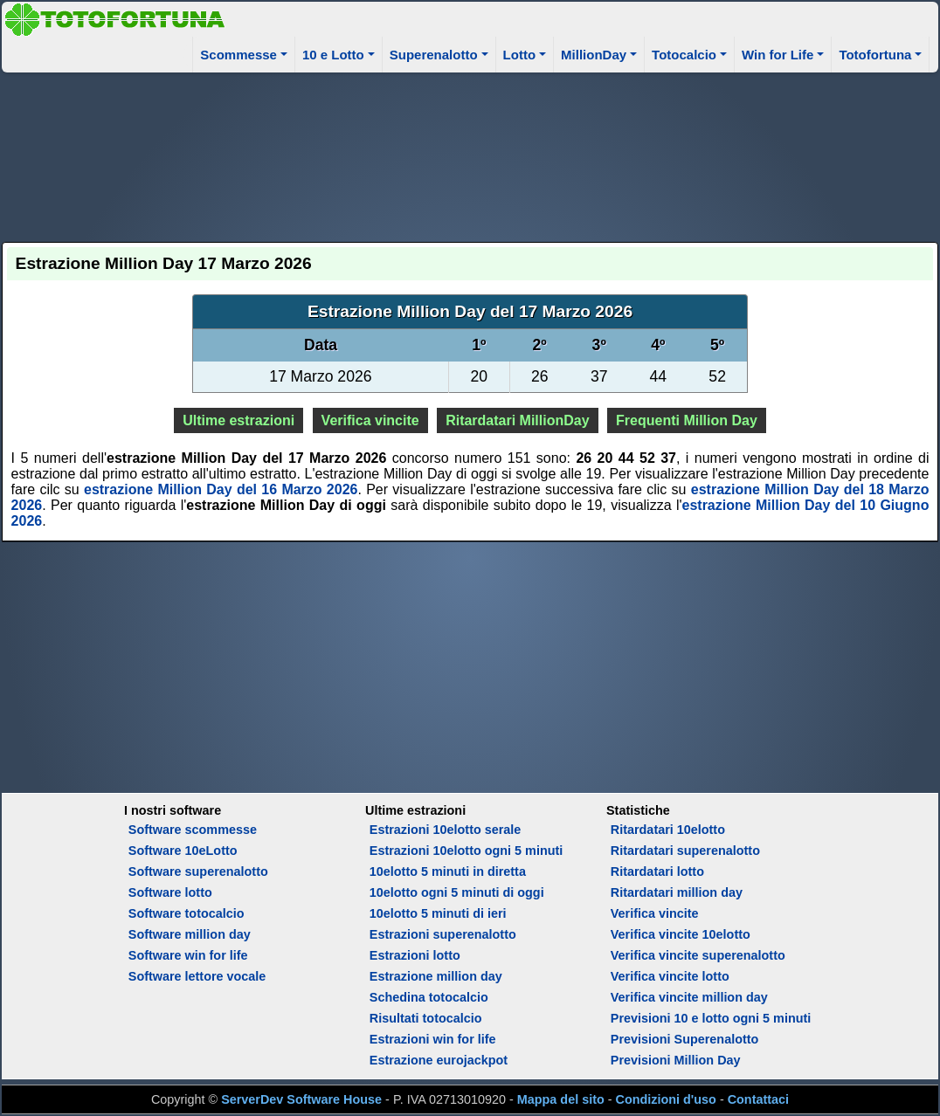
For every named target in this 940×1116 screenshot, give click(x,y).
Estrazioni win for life (433, 1039)
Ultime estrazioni (238, 420)
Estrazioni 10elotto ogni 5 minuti (466, 851)
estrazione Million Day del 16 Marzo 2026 (220, 489)
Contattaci (758, 1099)
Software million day (189, 934)
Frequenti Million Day (686, 420)
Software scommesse (192, 830)
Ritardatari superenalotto (685, 851)
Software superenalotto (198, 871)
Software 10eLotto (183, 851)
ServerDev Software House (301, 1099)
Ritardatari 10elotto (668, 830)
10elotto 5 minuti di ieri (438, 913)
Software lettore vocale (197, 976)
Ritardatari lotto (657, 871)
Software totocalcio (186, 913)
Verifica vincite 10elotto (680, 934)
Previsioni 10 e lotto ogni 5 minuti (711, 1018)
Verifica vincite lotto (670, 976)
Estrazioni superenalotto (443, 934)
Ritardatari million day (677, 892)
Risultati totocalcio (426, 1018)
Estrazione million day (436, 976)
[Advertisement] (470, 154)
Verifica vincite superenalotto (698, 955)
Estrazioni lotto (415, 955)
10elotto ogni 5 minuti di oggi (457, 892)
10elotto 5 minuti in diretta (448, 871)
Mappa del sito (561, 1099)
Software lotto (170, 892)
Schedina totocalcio (429, 997)
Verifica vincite (370, 420)
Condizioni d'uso (666, 1099)
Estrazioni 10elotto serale (446, 830)
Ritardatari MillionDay (517, 420)
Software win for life (188, 955)
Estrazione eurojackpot (439, 1060)
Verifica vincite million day (689, 997)
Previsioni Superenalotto (685, 1039)
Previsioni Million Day (676, 1060)
